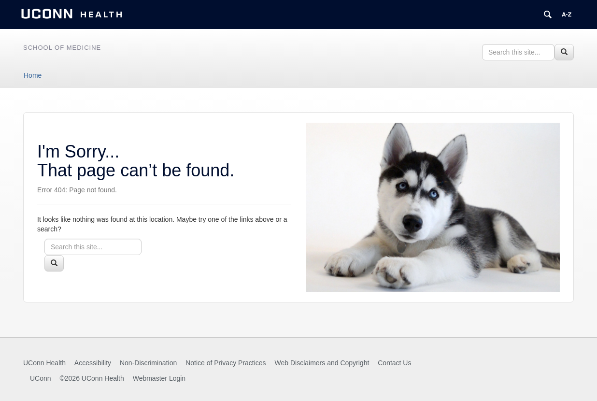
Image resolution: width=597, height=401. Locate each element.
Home (33, 75)
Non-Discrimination (148, 363)
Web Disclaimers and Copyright (322, 363)
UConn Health (44, 363)
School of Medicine (62, 47)
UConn (40, 378)
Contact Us (394, 363)
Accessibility (92, 363)
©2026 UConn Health (91, 378)
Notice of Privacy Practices (225, 363)
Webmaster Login (159, 378)
